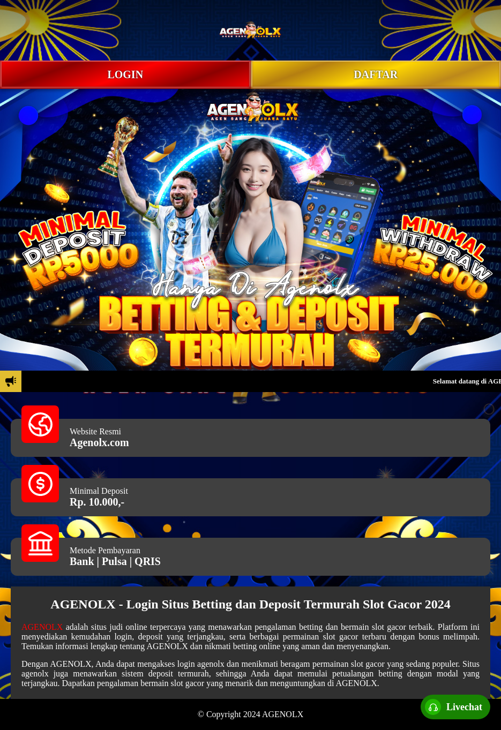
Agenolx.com (99, 442)
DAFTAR (376, 74)
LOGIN (125, 74)
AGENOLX (42, 626)
